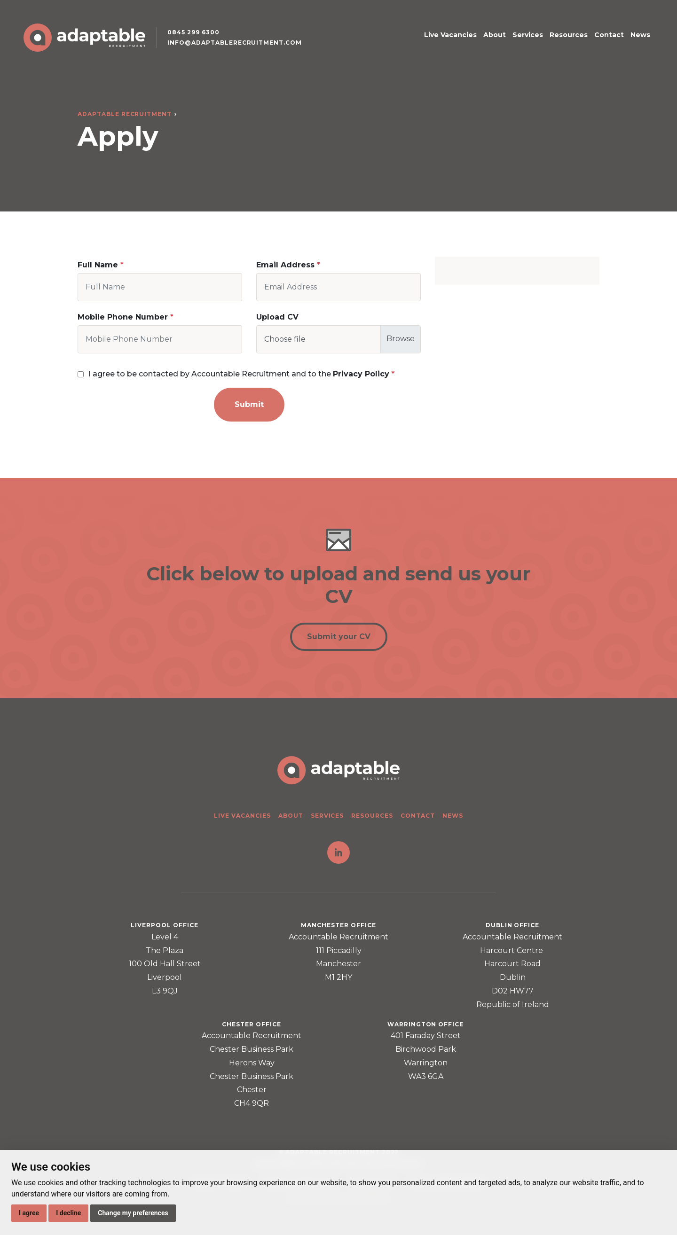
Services (527, 35)
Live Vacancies (450, 35)
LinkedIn (338, 852)
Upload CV (277, 317)
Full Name (98, 264)
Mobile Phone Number (123, 317)
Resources (569, 35)
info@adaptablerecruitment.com (234, 42)
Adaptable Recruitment (125, 113)
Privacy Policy (361, 373)
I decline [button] (68, 1213)
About (494, 35)
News (640, 35)
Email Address (285, 264)
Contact (609, 35)
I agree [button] (29, 1213)
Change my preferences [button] (133, 1213)
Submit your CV (338, 636)
